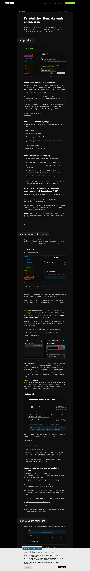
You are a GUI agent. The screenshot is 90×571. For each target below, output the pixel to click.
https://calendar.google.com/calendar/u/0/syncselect (38, 486)
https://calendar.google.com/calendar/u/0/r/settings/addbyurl (41, 475)
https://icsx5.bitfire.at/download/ (51, 315)
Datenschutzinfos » (28, 563)
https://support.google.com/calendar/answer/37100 (38, 479)
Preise (50, 3)
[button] (85, 3)
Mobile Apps (60, 3)
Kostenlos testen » (70, 3)
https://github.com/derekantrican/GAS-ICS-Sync (37, 502)
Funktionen (44, 3)
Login (79, 3)
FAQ (55, 3)
